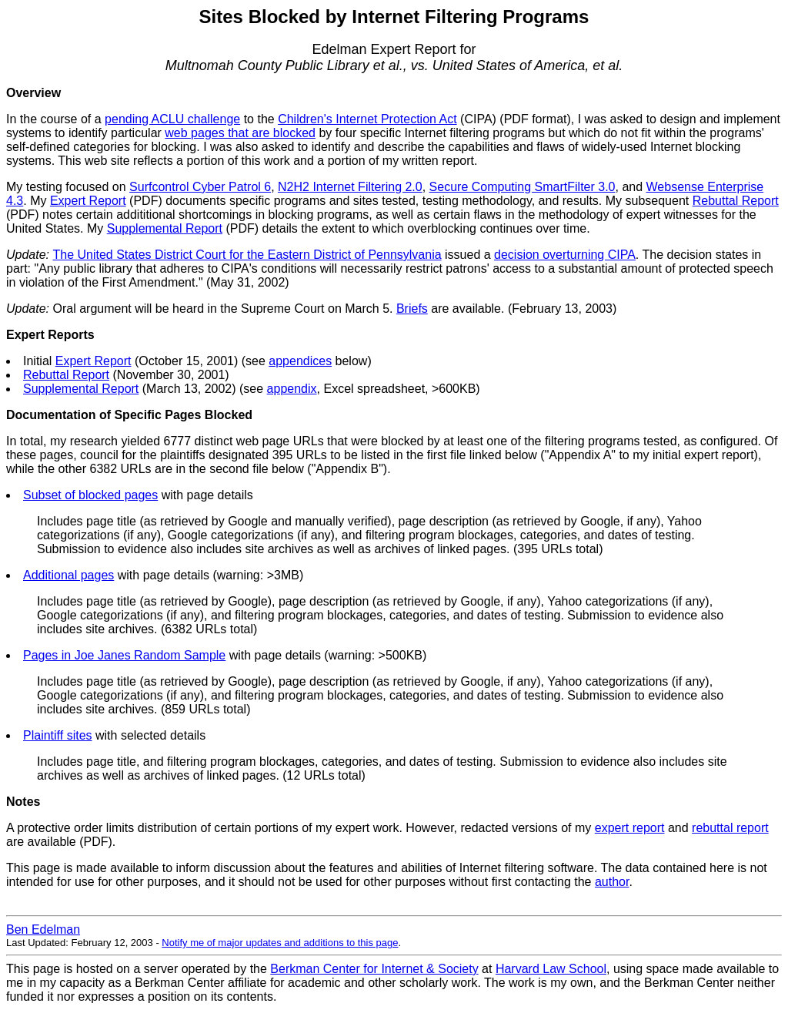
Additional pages (68, 575)
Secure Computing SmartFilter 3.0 (522, 186)
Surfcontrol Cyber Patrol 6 (200, 186)
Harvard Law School (551, 968)
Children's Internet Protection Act (367, 119)
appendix (292, 388)
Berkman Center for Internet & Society (374, 968)
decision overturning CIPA (565, 254)
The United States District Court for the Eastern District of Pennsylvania (246, 254)
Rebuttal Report (736, 200)
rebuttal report (730, 827)
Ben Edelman (43, 929)
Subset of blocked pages (90, 495)
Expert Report (88, 200)
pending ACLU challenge (172, 119)
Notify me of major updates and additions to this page (280, 942)
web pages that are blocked (240, 132)
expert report (630, 827)
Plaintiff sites (57, 735)
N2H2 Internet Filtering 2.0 (350, 186)
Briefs (412, 308)
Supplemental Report (164, 228)
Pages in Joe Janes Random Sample (124, 655)
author (612, 881)
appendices (300, 360)
